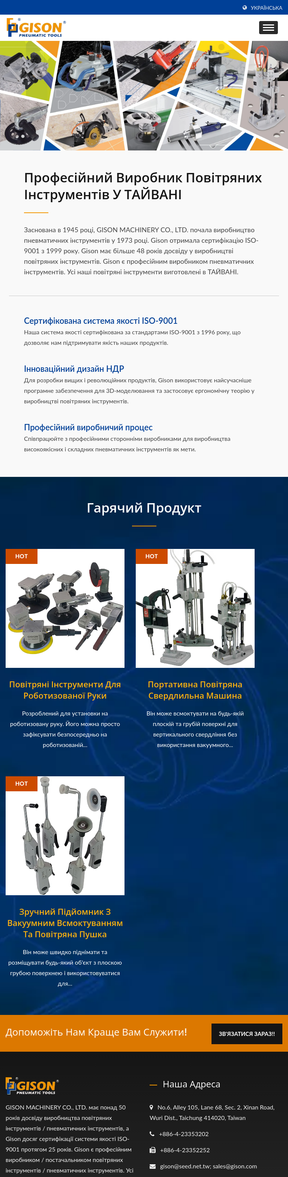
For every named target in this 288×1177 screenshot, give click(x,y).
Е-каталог (174, 1070)
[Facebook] (9, 960)
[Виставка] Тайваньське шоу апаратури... (67, 1049)
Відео (168, 1084)
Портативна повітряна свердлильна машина (144, 667)
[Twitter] (17, 960)
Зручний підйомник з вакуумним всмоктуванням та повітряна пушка (240, 667)
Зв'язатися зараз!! (246, 782)
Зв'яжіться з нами (185, 1113)
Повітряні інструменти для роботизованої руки (48, 662)
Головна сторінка (184, 1014)
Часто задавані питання (193, 1099)
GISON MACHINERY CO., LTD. (95, 1156)
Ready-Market (263, 1156)
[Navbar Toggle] (268, 27)
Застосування (178, 1056)
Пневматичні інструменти (196, 1042)
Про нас (171, 1028)
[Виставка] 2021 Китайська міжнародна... (66, 1016)
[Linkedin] (26, 960)
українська (266, 8)
